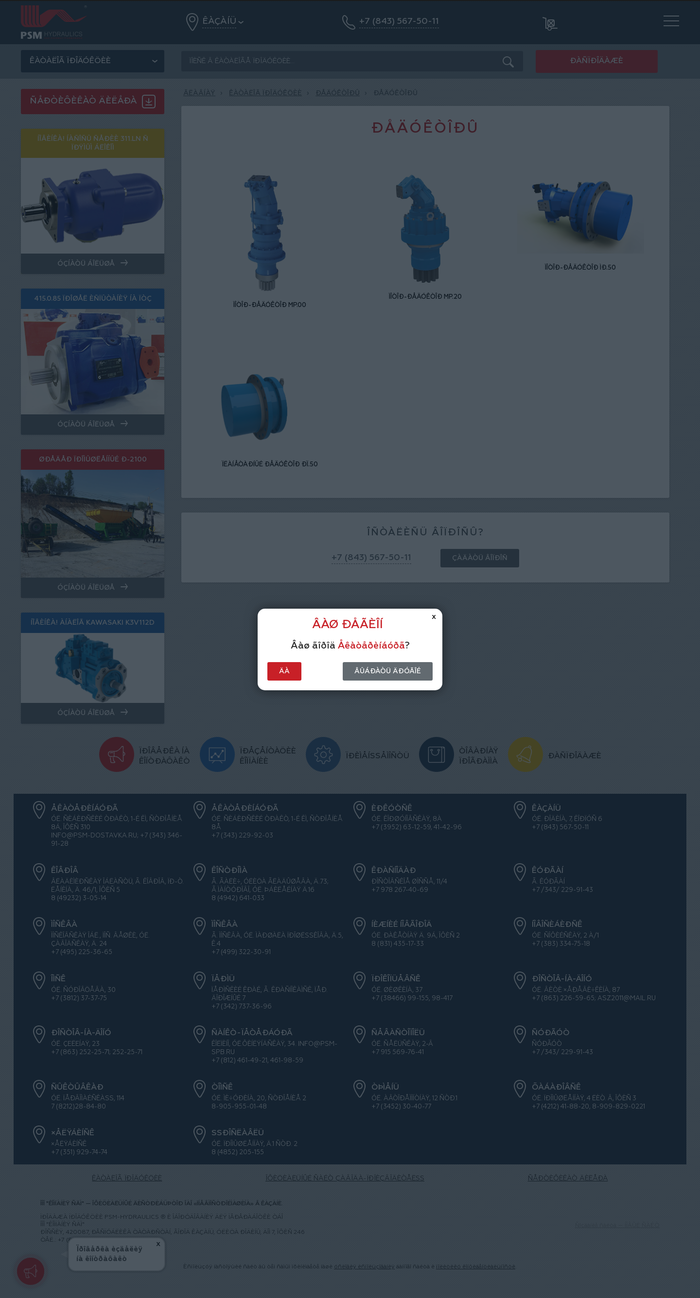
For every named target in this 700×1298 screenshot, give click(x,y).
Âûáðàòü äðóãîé (387, 671)
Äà (284, 671)
